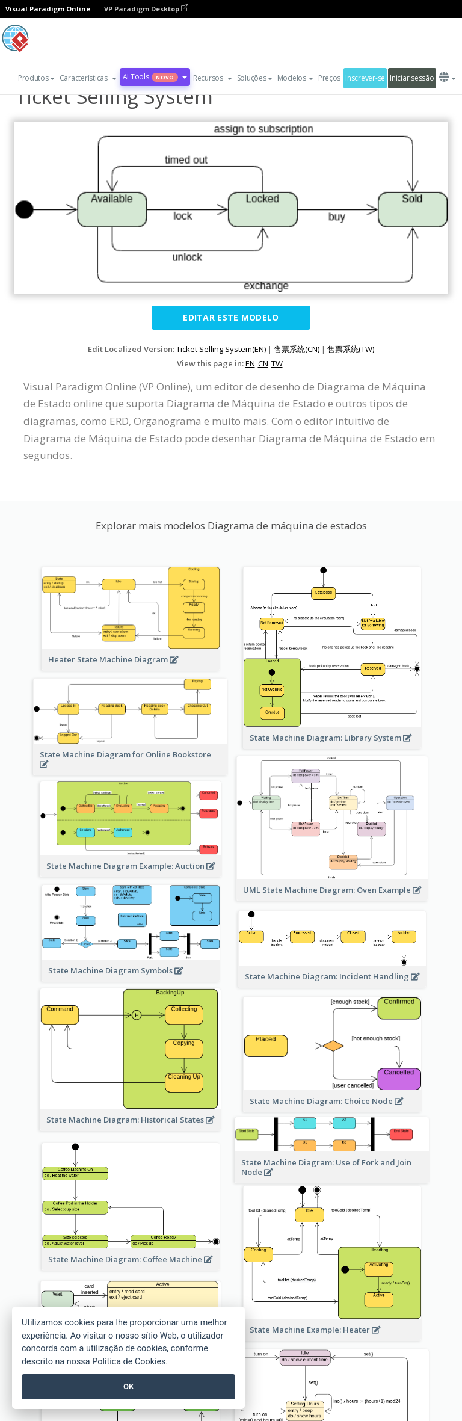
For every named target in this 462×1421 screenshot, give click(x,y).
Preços (329, 78)
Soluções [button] (255, 78)
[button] (88, 78)
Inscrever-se (365, 78)
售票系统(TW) (350, 349)
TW (277, 363)
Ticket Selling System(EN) (221, 349)
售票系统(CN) (296, 349)
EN (250, 363)
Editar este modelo (231, 317)
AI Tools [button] (155, 77)
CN (263, 363)
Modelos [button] (295, 78)
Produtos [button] (36, 78)
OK (128, 1386)
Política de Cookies (128, 1362)
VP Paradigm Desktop (146, 8)
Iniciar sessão (412, 78)
